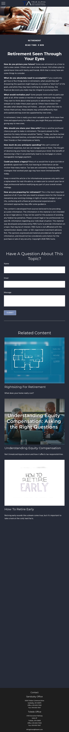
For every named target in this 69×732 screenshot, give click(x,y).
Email (6, 278)
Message (7, 292)
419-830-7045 (37, 705)
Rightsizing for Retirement (25, 387)
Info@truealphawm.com (34, 729)
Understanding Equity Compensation (32, 448)
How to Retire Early (19, 509)
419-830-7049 (37, 723)
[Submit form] (10, 312)
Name (6, 263)
